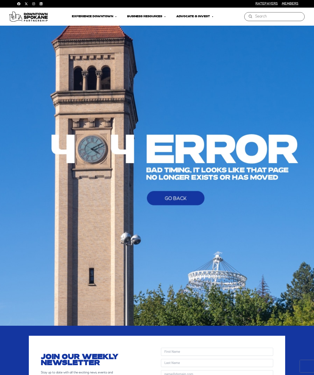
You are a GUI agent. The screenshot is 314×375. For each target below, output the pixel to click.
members (290, 4)
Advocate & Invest (195, 17)
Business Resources (146, 17)
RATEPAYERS (267, 4)
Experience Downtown (94, 17)
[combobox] (274, 16)
